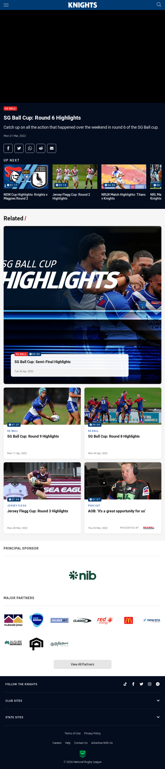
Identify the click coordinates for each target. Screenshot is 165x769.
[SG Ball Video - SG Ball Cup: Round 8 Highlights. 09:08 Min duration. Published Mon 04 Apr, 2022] (123, 423)
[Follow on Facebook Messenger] (158, 684)
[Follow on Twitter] (141, 684)
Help (68, 743)
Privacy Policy (92, 733)
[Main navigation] (6, 4)
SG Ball (10, 108)
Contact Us (81, 743)
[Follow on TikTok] (125, 684)
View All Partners (82, 664)
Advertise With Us (102, 743)
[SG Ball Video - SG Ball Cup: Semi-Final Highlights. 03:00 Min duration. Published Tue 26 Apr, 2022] (82, 305)
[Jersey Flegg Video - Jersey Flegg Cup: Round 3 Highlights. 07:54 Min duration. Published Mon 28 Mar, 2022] (42, 497)
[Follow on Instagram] (149, 684)
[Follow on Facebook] (133, 684)
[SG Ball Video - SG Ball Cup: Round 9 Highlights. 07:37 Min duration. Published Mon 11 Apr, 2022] (42, 423)
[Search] (158, 5)
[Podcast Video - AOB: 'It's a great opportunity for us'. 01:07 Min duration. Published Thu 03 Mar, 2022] (123, 497)
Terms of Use (73, 733)
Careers (57, 743)
